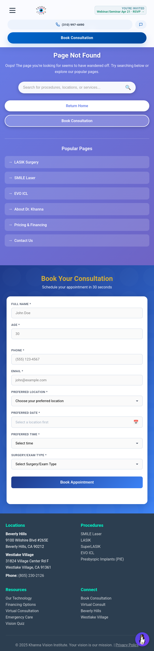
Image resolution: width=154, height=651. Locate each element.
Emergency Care (19, 617)
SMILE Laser (24, 178)
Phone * (17, 350)
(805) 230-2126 (31, 575)
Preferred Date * (25, 413)
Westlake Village (94, 617)
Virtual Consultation (22, 611)
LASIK (86, 540)
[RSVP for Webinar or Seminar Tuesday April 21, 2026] (120, 10)
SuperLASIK (90, 546)
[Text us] (140, 24)
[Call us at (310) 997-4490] (70, 24)
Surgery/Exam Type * (29, 455)
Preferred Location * (29, 392)
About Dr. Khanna (28, 209)
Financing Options (21, 604)
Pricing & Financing (30, 225)
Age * (15, 325)
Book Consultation (77, 38)
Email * (17, 371)
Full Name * (21, 304)
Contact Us (23, 240)
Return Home (77, 106)
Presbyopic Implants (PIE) (102, 559)
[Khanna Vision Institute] (41, 10)
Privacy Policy (127, 645)
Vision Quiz (15, 623)
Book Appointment (77, 482)
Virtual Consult (93, 604)
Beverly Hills (91, 611)
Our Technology (19, 598)
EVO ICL (21, 193)
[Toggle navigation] (13, 10)
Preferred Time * (25, 434)
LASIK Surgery (26, 162)
